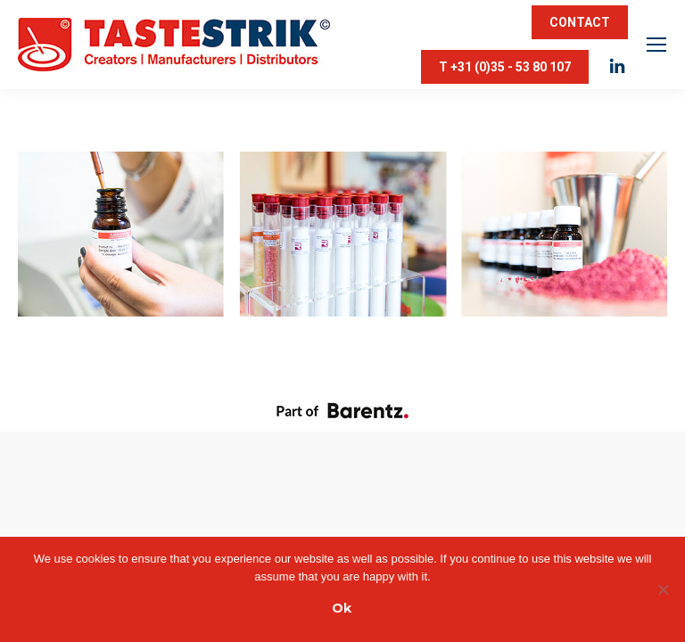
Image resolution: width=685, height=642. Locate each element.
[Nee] (663, 589)
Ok (341, 608)
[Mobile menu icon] (656, 44)
